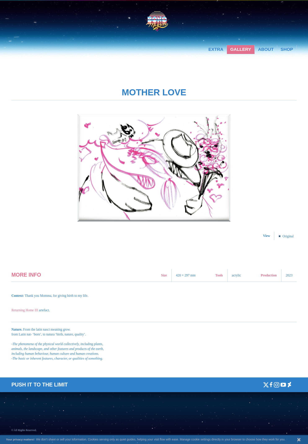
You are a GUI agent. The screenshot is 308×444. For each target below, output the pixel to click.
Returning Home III (24, 310)
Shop (287, 49)
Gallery (240, 49)
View (267, 236)
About (266, 49)
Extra (215, 49)
